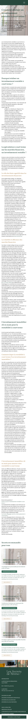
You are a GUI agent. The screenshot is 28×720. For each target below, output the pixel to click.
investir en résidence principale (11, 698)
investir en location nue (8, 700)
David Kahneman (18, 236)
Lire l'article (7, 582)
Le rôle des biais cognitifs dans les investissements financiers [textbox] (14, 174)
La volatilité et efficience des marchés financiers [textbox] (12, 241)
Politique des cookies (8, 714)
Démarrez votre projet (14, 717)
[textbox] (14, 116)
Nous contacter (6, 707)
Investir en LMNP (6, 695)
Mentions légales (7, 709)
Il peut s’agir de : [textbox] (5, 107)
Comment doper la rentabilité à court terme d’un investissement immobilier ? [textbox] (14, 357)
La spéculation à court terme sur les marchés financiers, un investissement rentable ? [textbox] (14, 150)
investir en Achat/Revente (9, 702)
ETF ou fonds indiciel (7, 282)
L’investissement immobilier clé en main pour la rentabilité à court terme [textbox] (14, 325)
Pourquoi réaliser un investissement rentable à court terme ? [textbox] (13, 81)
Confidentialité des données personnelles (14, 711)
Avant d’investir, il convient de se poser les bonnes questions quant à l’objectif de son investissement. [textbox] (14, 87)
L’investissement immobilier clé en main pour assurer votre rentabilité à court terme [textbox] (13, 463)
